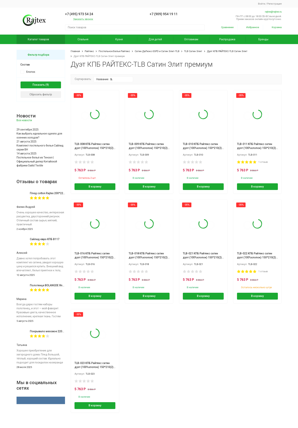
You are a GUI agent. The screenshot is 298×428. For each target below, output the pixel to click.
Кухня (119, 39)
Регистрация (274, 3)
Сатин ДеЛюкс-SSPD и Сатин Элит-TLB (157, 51)
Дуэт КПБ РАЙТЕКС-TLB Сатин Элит (227, 51)
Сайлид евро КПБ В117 (44, 239)
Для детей (155, 39)
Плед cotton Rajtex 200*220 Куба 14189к (55, 193)
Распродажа (227, 39)
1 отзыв (263, 162)
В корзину (95, 186)
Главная (75, 51)
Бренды (263, 39)
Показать (38, 84)
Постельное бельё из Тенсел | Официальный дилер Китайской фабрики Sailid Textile (37, 161)
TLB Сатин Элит (193, 51)
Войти (261, 3)
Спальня (83, 39)
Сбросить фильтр (40, 94)
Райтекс (89, 51)
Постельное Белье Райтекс (114, 51)
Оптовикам (191, 39)
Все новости (24, 120)
